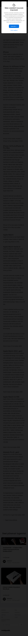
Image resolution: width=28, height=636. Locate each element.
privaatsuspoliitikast (16, 22)
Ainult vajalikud (14, 30)
